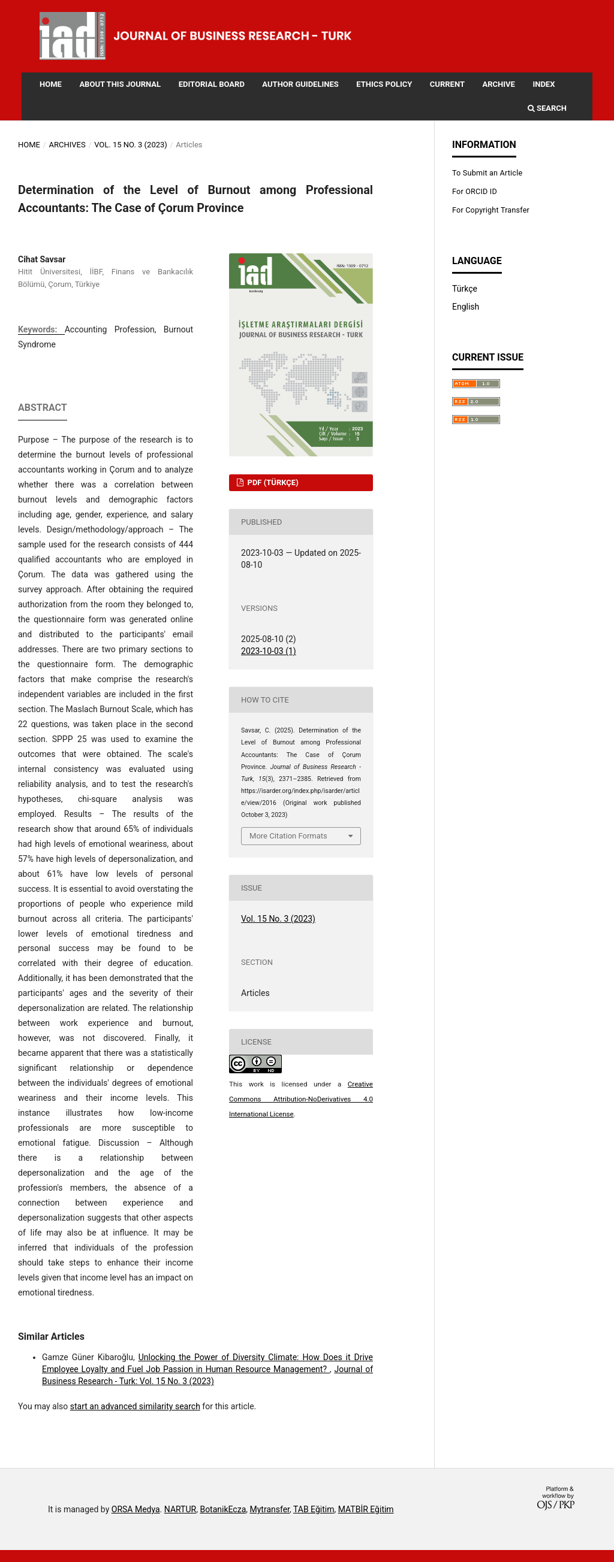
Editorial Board (212, 84)
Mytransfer (270, 1509)
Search (547, 108)
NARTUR (180, 1509)
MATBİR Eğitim (366, 1509)
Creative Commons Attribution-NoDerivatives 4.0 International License (301, 1099)
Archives (67, 144)
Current (447, 84)
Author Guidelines (300, 84)
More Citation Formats (288, 835)
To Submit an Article (487, 172)
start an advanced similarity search (135, 1406)
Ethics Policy (384, 84)
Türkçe (464, 288)
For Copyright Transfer (490, 209)
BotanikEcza (223, 1509)
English (465, 306)
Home (51, 84)
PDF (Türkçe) (271, 482)
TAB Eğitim (314, 1509)
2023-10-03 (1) (268, 651)
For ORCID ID (474, 191)
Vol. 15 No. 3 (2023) (130, 144)
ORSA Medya (136, 1509)
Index (543, 84)
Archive (498, 84)
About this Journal (120, 84)
